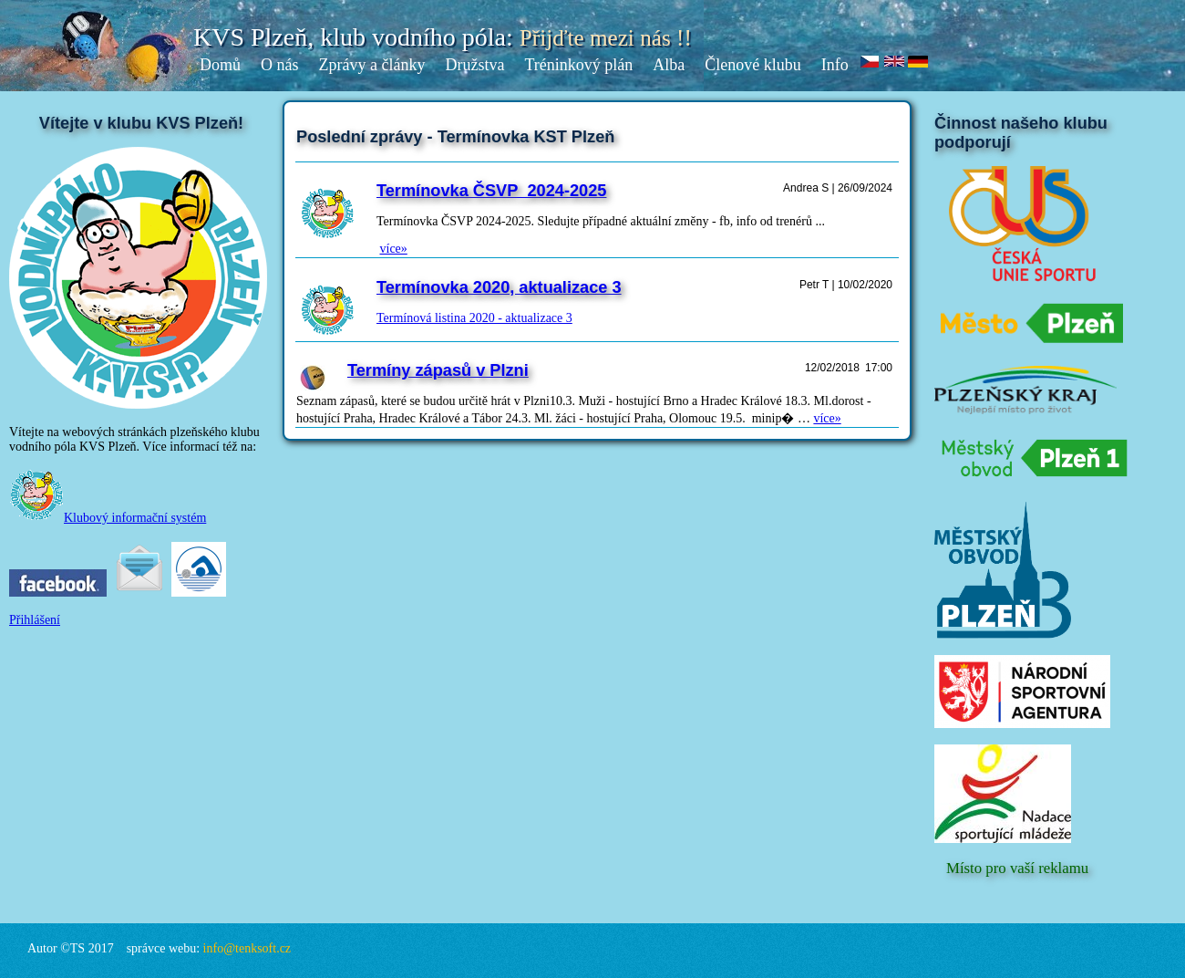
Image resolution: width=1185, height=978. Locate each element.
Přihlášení (34, 620)
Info (835, 65)
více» (393, 248)
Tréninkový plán (578, 65)
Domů (220, 65)
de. (918, 62)
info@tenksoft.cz (247, 948)
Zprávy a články (372, 65)
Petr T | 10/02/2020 (845, 284)
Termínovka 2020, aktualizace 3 (499, 287)
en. (894, 62)
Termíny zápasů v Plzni (438, 370)
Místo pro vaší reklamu (1017, 868)
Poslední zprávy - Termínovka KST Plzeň (455, 137)
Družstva (474, 65)
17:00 (878, 367)
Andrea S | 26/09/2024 (837, 188)
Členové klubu (753, 65)
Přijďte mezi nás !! (606, 38)
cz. (870, 62)
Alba (669, 65)
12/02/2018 (832, 367)
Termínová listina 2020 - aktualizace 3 (474, 318)
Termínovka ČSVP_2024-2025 (491, 191)
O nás (280, 65)
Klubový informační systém (107, 518)
